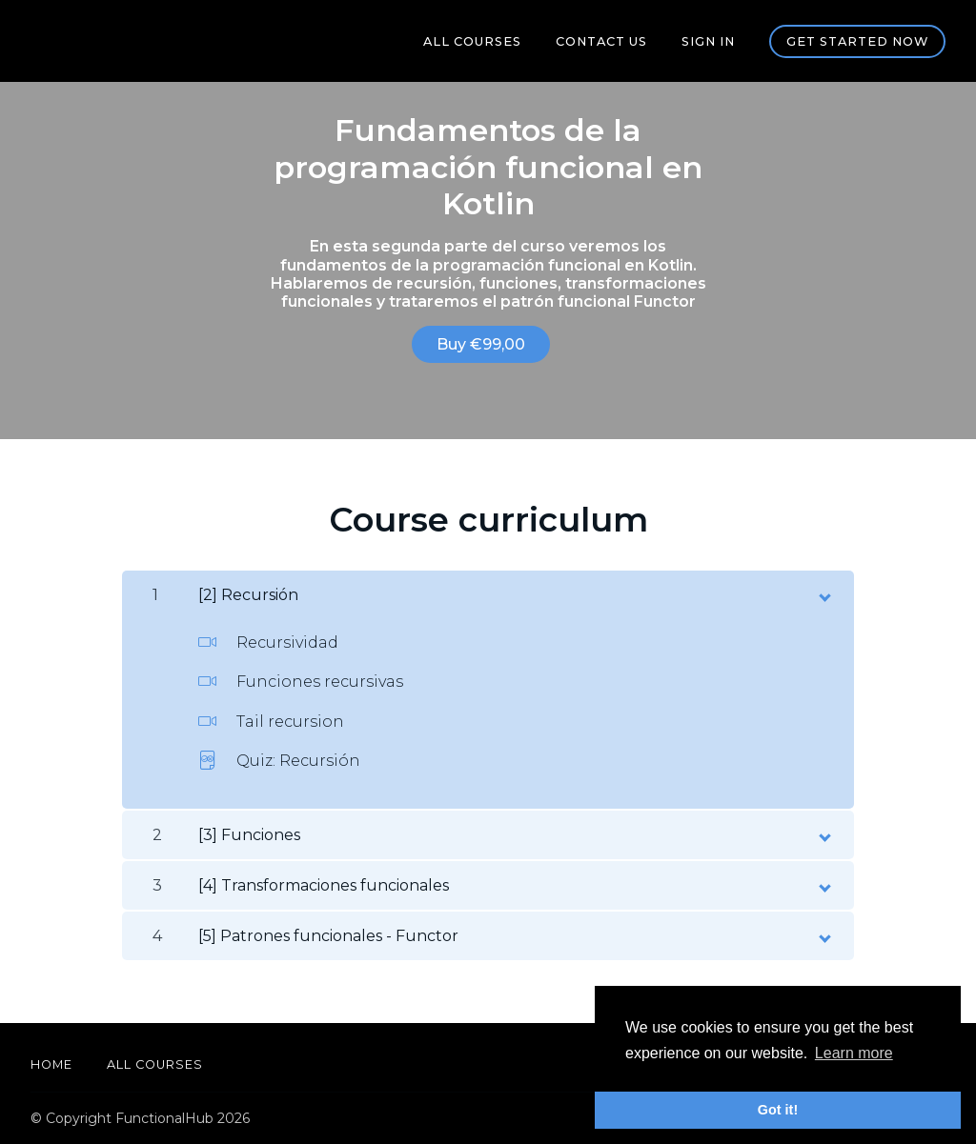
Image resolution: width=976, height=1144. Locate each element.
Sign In (708, 41)
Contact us (601, 41)
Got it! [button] (778, 1109)
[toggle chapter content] (823, 593)
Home (51, 1064)
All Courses (472, 41)
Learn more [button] (854, 1053)
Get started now (857, 41)
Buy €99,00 (481, 344)
